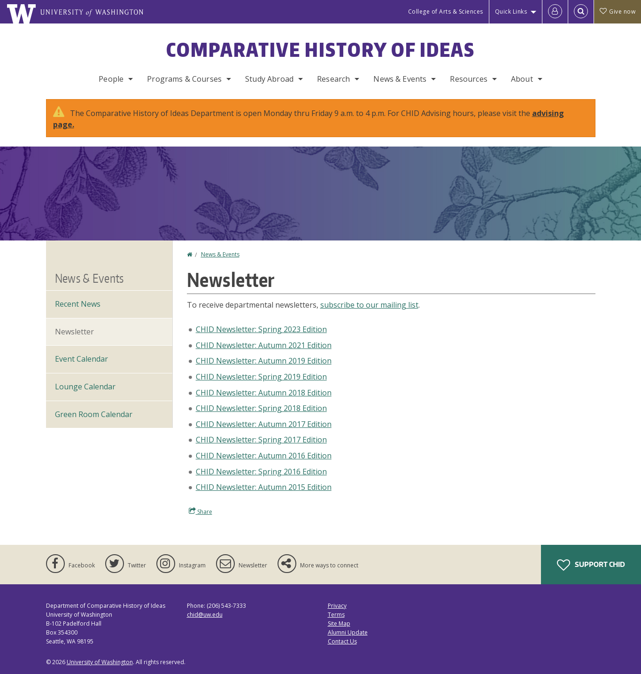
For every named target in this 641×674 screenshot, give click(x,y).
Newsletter (74, 331)
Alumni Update (348, 632)
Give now (617, 11)
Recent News (77, 304)
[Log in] (555, 11)
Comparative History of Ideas (320, 49)
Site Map (339, 624)
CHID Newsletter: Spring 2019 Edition (261, 377)
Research (333, 79)
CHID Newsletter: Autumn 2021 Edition (264, 345)
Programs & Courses (184, 79)
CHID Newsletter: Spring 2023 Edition (261, 329)
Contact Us (342, 641)
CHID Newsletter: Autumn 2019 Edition (264, 361)
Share (200, 511)
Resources (468, 79)
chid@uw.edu (205, 615)
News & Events (399, 79)
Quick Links (511, 11)
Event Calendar (81, 359)
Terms (336, 615)
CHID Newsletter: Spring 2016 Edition (261, 471)
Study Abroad (269, 79)
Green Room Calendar (93, 414)
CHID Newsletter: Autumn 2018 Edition (264, 392)
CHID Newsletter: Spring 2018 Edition (261, 408)
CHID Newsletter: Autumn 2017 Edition (264, 424)
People (111, 79)
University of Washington (100, 662)
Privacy (337, 606)
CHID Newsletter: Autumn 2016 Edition (264, 455)
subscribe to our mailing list (369, 305)
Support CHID (591, 565)
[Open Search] (581, 11)
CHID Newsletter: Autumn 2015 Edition (264, 487)
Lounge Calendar (85, 386)
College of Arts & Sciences (445, 11)
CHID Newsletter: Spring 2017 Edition (261, 439)
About (522, 79)
